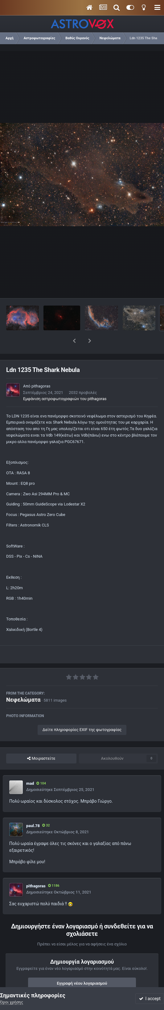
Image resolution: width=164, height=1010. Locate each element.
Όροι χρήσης (11, 1002)
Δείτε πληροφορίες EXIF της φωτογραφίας (82, 713)
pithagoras (41, 370)
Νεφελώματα (23, 683)
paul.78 (33, 809)
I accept (150, 998)
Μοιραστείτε (41, 742)
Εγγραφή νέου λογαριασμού (82, 967)
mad (30, 767)
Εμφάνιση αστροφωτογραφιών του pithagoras (64, 382)
